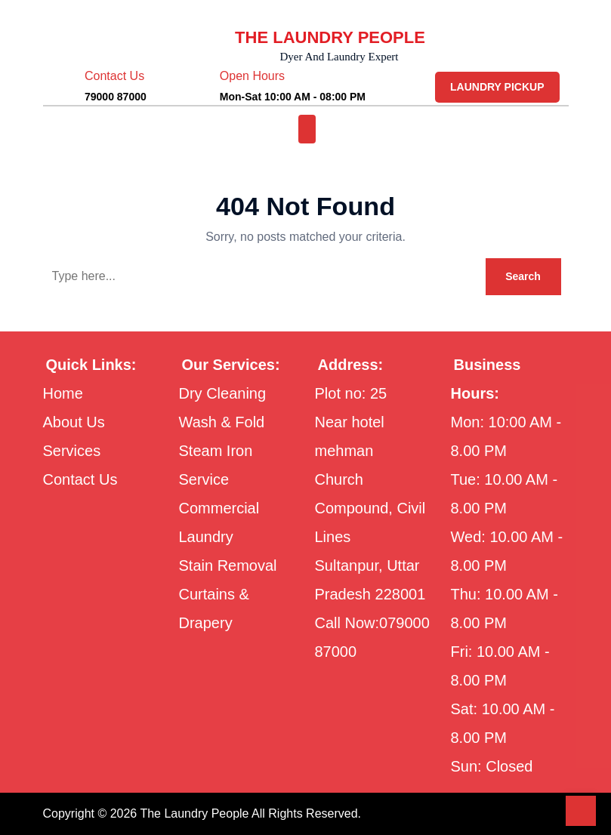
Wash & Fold (226, 422)
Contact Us (85, 479)
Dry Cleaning (228, 393)
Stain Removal (234, 565)
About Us (76, 422)
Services (74, 450)
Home (66, 393)
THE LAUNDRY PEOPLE (330, 37)
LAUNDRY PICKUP (499, 86)
